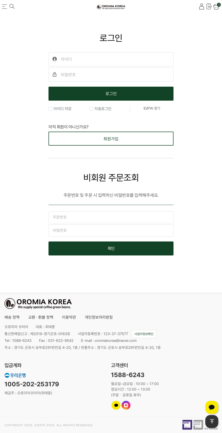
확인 (111, 248)
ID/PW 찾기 (152, 108)
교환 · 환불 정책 (40, 317)
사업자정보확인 (144, 334)
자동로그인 (101, 108)
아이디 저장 (59, 108)
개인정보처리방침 (99, 317)
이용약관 (69, 317)
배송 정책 (12, 317)
